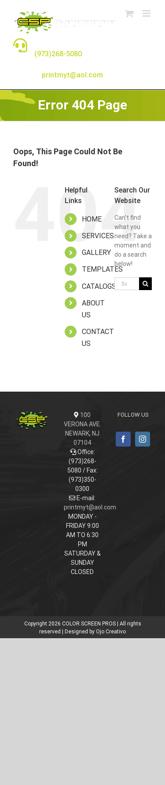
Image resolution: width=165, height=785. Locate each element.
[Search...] (126, 283)
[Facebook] (123, 439)
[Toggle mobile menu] (147, 13)
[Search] (145, 283)
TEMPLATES (102, 269)
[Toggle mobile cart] (129, 13)
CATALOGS (99, 286)
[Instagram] (142, 439)
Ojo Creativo (111, 632)
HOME (92, 219)
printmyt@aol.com (90, 507)
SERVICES (98, 236)
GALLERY (96, 252)
